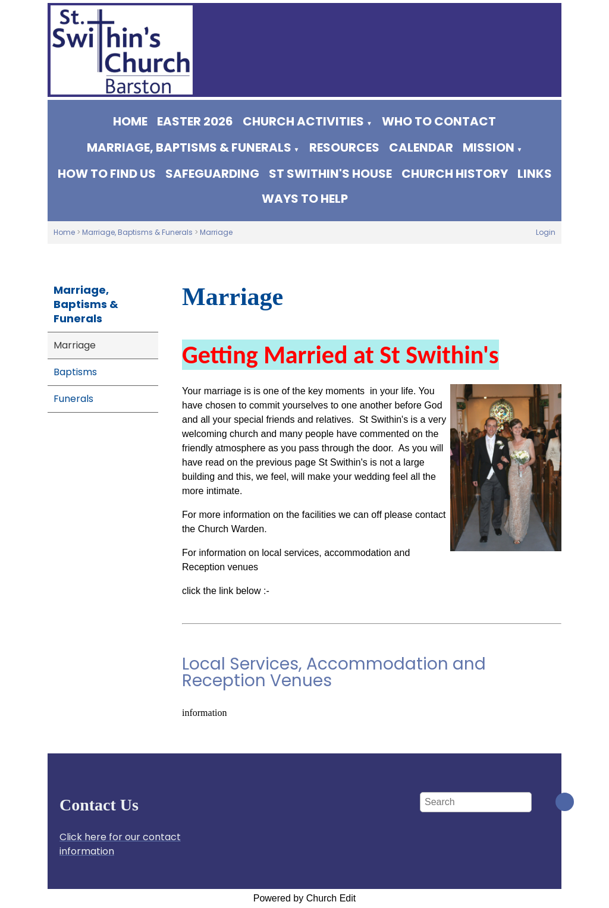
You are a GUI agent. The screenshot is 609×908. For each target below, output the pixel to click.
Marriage (216, 232)
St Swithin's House (330, 173)
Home (130, 121)
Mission (488, 147)
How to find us (107, 173)
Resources (344, 147)
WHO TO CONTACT (439, 121)
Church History (454, 173)
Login (545, 232)
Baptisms (75, 372)
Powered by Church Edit (304, 898)
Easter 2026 (195, 121)
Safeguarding (212, 173)
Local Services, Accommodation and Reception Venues (334, 672)
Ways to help (305, 198)
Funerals (73, 399)
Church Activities (303, 121)
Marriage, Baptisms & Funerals (189, 147)
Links (534, 173)
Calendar (421, 147)
